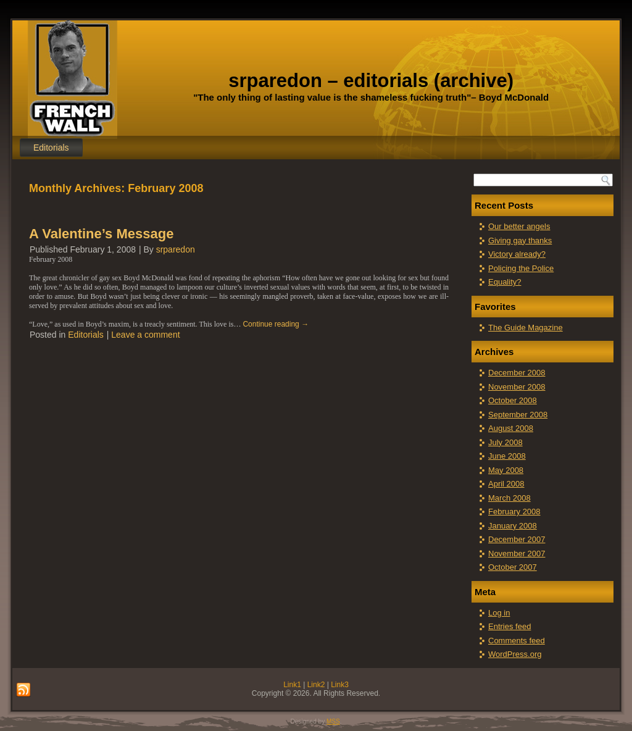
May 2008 (505, 470)
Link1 (292, 684)
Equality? (504, 281)
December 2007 (517, 539)
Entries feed (509, 626)
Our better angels (519, 226)
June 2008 (507, 456)
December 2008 (517, 372)
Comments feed (516, 640)
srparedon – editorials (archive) (371, 80)
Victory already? (517, 254)
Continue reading (276, 324)
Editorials (51, 147)
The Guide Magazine (525, 327)
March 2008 (509, 498)
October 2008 (512, 400)
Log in (499, 612)
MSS (333, 721)
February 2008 (514, 511)
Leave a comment (145, 335)
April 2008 (506, 483)
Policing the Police (521, 268)
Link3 (340, 684)
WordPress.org (514, 654)
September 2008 (517, 414)
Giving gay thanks (520, 240)
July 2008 (505, 442)
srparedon (175, 249)
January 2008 (512, 525)
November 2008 (517, 386)
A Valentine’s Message (101, 233)
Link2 (316, 684)
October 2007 (512, 567)
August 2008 (510, 428)
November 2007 (517, 553)
